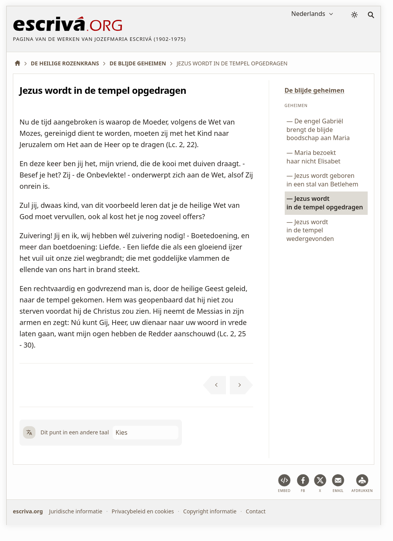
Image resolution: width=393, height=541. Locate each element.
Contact (256, 511)
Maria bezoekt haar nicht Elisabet (314, 156)
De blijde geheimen (315, 90)
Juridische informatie (75, 511)
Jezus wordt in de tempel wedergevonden (310, 230)
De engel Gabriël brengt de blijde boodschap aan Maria (318, 129)
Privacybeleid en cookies (142, 511)
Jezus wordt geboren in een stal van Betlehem (322, 179)
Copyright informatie (209, 511)
